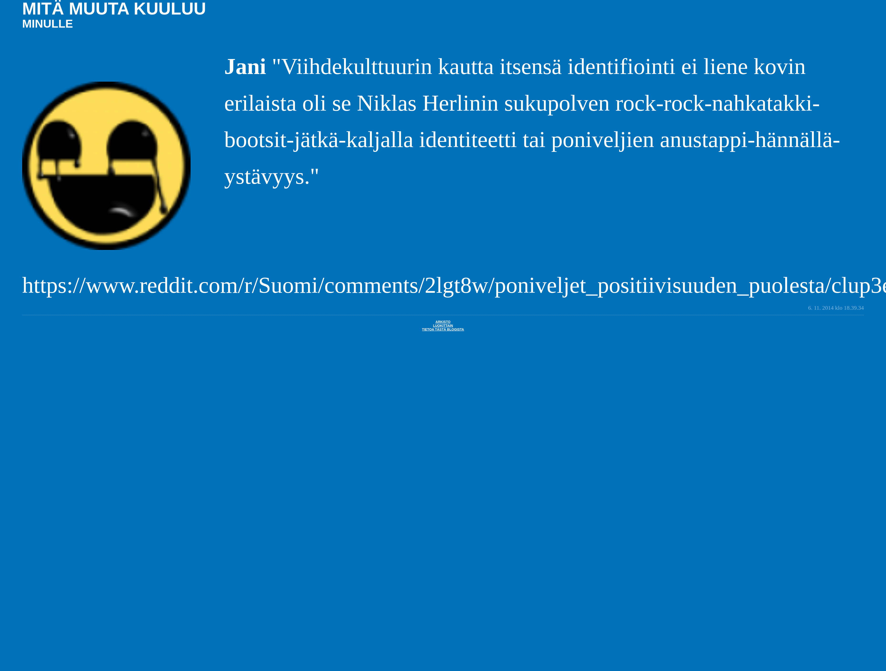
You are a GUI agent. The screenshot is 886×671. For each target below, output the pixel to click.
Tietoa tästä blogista (443, 329)
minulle (47, 23)
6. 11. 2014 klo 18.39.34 (836, 308)
